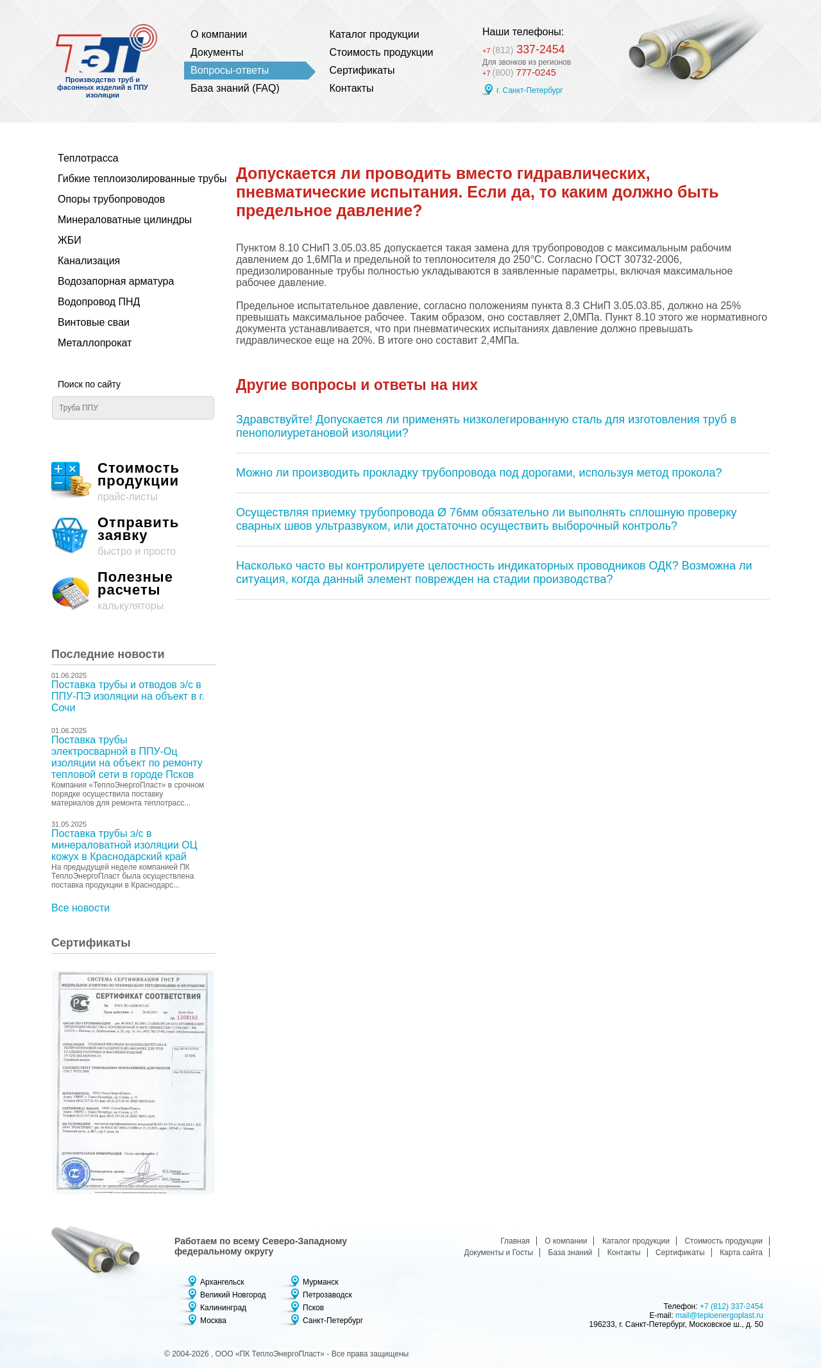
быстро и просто (133, 536)
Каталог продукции (374, 34)
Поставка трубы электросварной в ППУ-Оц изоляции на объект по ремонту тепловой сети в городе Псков (127, 757)
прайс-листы (133, 482)
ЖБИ (69, 240)
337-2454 (528, 47)
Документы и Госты (498, 1252)
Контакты (352, 88)
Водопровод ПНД (99, 301)
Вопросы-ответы (229, 70)
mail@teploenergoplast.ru (719, 1315)
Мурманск (320, 1282)
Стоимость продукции (382, 52)
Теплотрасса (88, 158)
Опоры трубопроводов (111, 199)
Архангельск (222, 1282)
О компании (218, 34)
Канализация (89, 260)
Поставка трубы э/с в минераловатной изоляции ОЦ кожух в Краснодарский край (124, 845)
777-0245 (520, 72)
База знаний (570, 1252)
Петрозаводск (327, 1294)
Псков (313, 1307)
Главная (515, 1241)
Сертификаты (362, 70)
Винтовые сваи (94, 322)
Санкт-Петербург (333, 1320)
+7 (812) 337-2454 (731, 1306)
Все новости (80, 907)
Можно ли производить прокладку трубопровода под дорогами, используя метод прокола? (479, 472)
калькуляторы (133, 591)
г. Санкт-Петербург (529, 90)
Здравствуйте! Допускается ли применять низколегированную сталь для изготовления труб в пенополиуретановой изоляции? (486, 426)
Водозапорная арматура (116, 281)
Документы (216, 52)
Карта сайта (741, 1252)
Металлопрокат (94, 342)
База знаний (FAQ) (235, 88)
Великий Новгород (233, 1294)
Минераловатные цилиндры (125, 219)
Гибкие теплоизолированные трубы (127, 178)
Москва (213, 1320)
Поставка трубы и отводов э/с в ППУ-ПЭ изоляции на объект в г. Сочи (128, 696)
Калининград (223, 1307)
